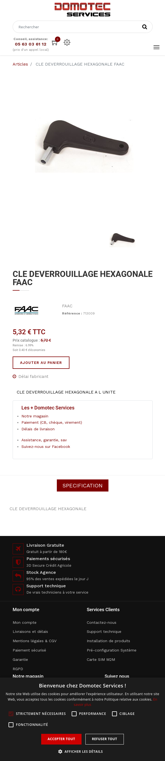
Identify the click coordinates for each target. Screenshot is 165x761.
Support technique (104, 631)
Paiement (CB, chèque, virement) (51, 422)
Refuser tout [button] (104, 739)
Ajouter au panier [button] (41, 363)
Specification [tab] (83, 485)
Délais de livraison (38, 429)
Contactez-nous (101, 622)
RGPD (18, 669)
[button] (82, 751)
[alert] (82, 719)
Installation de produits (108, 641)
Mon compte (25, 622)
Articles (20, 64)
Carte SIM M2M (101, 659)
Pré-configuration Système (111, 650)
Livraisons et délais (30, 631)
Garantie (20, 659)
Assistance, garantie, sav (44, 440)
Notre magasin (34, 416)
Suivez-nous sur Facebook (45, 446)
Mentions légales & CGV (35, 641)
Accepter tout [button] (61, 739)
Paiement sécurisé (29, 650)
